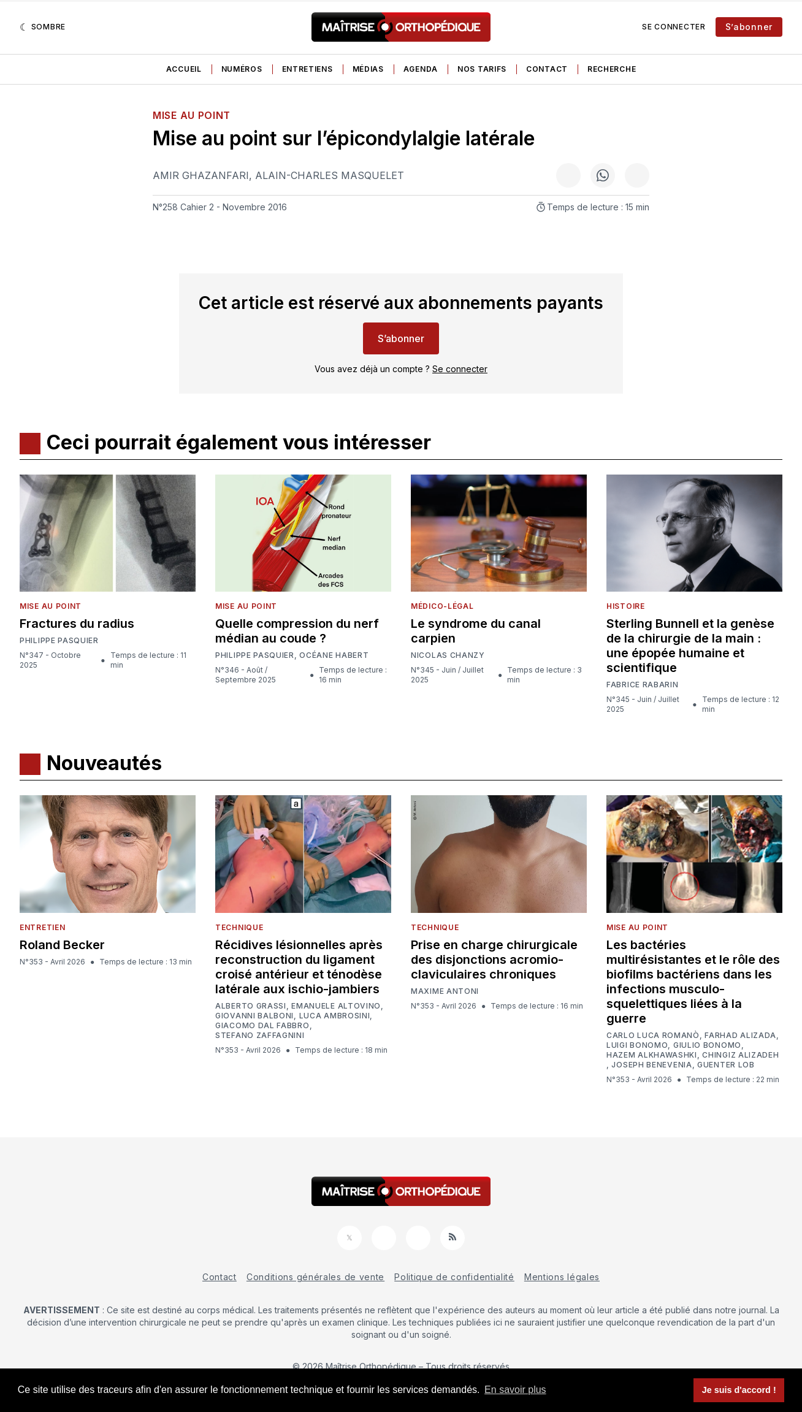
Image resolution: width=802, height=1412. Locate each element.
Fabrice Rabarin (642, 685)
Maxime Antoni (445, 991)
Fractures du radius (77, 623)
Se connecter (673, 26)
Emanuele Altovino (336, 1006)
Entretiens (307, 69)
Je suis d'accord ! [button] (739, 1390)
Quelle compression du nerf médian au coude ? (297, 631)
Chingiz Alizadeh (740, 1055)
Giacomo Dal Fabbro (262, 1026)
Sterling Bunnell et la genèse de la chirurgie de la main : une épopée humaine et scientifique (690, 645)
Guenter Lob (726, 1065)
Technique (239, 927)
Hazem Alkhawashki (651, 1055)
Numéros (241, 69)
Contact (547, 69)
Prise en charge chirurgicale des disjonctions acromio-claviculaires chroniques (494, 959)
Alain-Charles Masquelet (329, 175)
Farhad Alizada (740, 1035)
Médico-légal (442, 606)
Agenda (420, 69)
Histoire (625, 606)
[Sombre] (43, 27)
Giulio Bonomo (707, 1045)
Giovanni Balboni (254, 1016)
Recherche (611, 69)
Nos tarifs (481, 69)
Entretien (42, 927)
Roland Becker (62, 944)
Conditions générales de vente (315, 1277)
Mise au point (192, 115)
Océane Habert (334, 655)
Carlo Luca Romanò (653, 1035)
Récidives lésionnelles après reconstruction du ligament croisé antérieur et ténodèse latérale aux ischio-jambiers (299, 966)
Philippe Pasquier (59, 641)
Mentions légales (562, 1277)
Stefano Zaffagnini (260, 1035)
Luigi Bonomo (637, 1045)
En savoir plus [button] (515, 1389)
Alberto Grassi (250, 1006)
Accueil (184, 69)
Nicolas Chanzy (448, 655)
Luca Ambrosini (334, 1016)
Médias (368, 69)
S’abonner (749, 26)
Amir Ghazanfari (201, 175)
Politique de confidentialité (454, 1277)
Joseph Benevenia (651, 1065)
